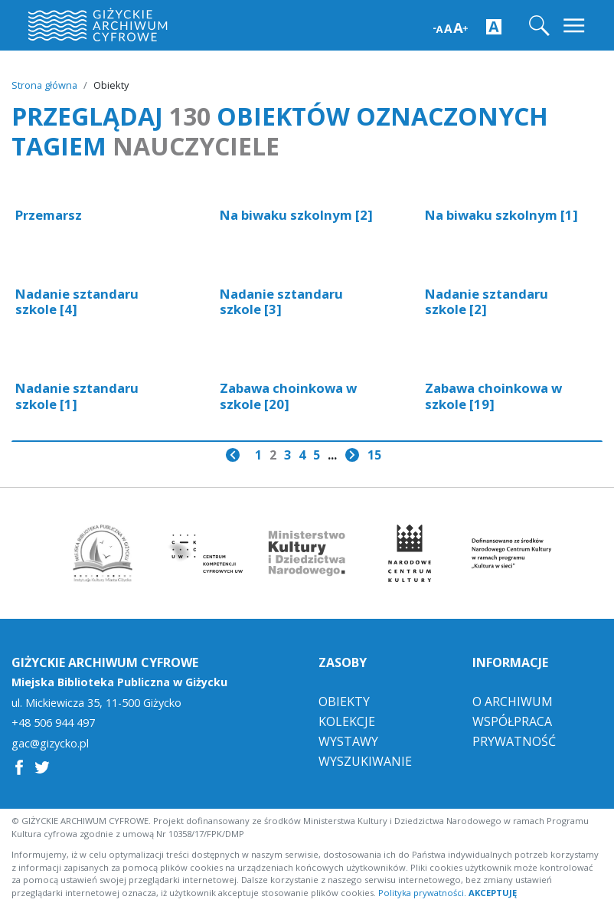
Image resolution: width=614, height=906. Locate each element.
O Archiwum (512, 701)
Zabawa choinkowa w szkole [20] (288, 395)
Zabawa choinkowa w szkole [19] (493, 395)
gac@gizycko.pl (50, 743)
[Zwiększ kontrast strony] (494, 26)
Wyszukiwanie (365, 761)
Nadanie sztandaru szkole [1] (77, 395)
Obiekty (344, 701)
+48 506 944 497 (53, 723)
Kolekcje (346, 721)
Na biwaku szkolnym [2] (296, 215)
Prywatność (514, 741)
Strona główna (44, 85)
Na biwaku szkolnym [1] (501, 215)
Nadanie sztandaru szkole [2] (486, 301)
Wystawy (348, 741)
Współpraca (512, 721)
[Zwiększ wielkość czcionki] (450, 26)
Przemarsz (48, 215)
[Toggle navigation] (575, 25)
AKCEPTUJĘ (493, 892)
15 (374, 454)
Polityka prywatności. (422, 892)
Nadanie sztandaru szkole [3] (281, 301)
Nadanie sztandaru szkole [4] (77, 301)
